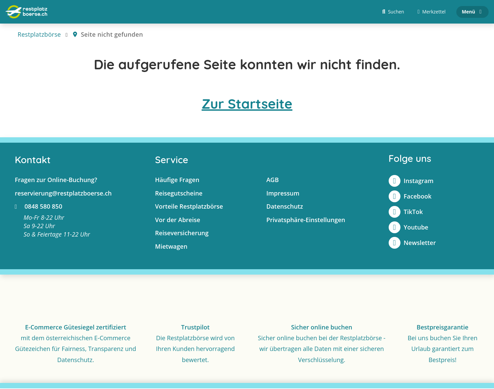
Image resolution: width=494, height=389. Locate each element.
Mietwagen (171, 247)
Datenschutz (284, 207)
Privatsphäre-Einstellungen (305, 220)
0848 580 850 (38, 207)
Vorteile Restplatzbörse (189, 207)
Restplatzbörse (39, 35)
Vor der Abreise (177, 220)
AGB (272, 180)
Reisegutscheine (179, 193)
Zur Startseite (247, 104)
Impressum (282, 193)
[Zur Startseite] (26, 12)
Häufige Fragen (177, 180)
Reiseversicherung (182, 233)
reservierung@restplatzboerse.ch (63, 193)
